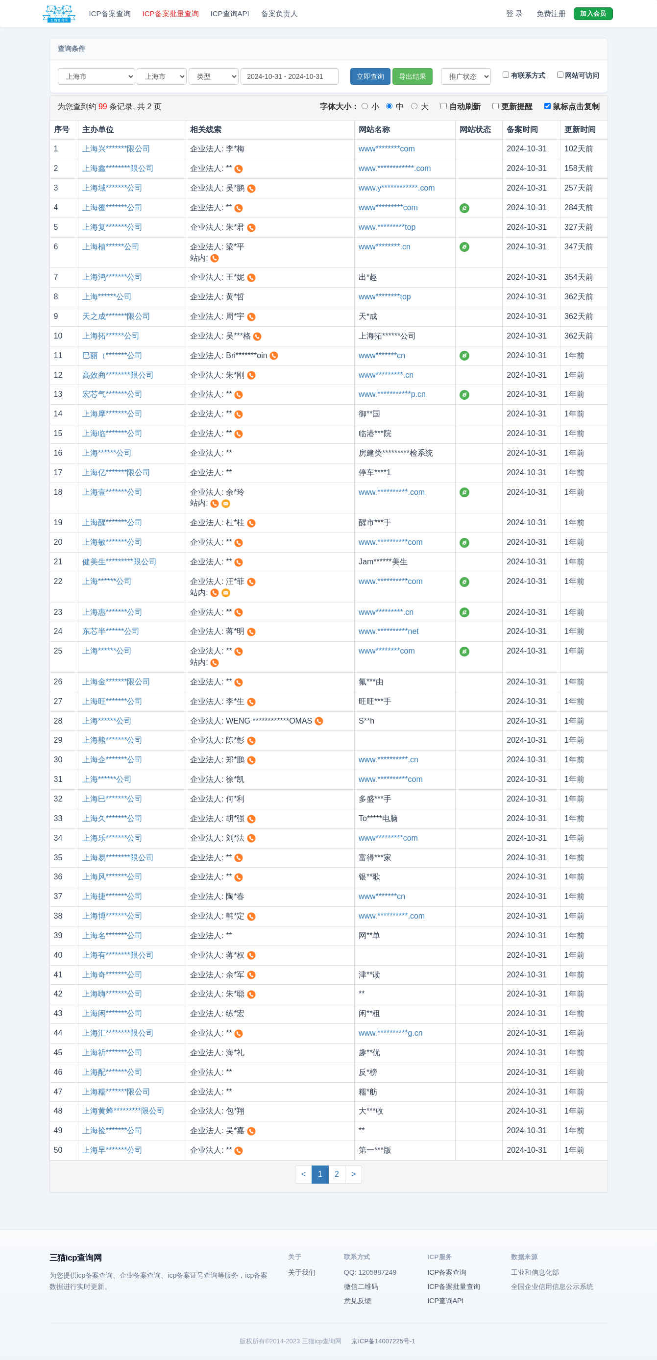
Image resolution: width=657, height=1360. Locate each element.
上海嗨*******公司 (112, 994)
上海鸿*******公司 (112, 277)
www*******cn (382, 355)
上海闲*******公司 (112, 1013)
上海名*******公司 (112, 935)
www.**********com (391, 542)
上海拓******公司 (111, 336)
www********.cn (385, 247)
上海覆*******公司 (112, 207)
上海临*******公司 (112, 433)
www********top (385, 296)
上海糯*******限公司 (116, 1092)
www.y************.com (397, 188)
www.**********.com (392, 492)
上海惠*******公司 (112, 612)
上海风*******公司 (112, 877)
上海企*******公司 (112, 759)
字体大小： (339, 106)
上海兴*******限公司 (116, 149)
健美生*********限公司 (119, 562)
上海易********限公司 (118, 857)
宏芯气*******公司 (112, 394)
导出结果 (412, 76)
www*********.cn (386, 375)
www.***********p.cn (392, 394)
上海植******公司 (111, 247)
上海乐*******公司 (112, 838)
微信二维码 (361, 1286)
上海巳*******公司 (112, 799)
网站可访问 (578, 75)
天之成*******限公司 (116, 316)
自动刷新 (460, 106)
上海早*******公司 (112, 1150)
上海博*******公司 (112, 916)
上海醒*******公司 (112, 522)
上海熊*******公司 (112, 740)
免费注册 (551, 13)
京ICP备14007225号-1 (383, 1341)
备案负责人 (279, 13)
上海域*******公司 (112, 188)
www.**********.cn (388, 759)
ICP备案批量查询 (171, 13)
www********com (387, 149)
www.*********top (387, 227)
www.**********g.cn (391, 1033)
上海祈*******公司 (112, 1052)
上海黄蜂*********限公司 (123, 1111)
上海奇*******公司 (112, 975)
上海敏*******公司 (112, 542)
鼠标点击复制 (572, 106)
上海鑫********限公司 (118, 168)
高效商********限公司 (118, 375)
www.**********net (389, 631)
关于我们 (302, 1272)
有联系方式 (524, 75)
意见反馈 (357, 1301)
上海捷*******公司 (112, 896)
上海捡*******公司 (112, 1130)
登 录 (514, 13)
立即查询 (370, 76)
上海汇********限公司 (118, 1033)
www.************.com (395, 168)
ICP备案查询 (110, 13)
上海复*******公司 (112, 227)
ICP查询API (230, 13)
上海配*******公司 (112, 1072)
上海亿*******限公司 (116, 472)
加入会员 (593, 13)
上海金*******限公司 (116, 682)
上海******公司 (107, 296)
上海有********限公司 (118, 955)
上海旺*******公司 (112, 701)
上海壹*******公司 (112, 492)
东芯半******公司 (111, 631)
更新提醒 (512, 106)
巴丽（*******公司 (112, 355)
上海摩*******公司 (112, 414)
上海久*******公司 (112, 818)
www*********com (388, 207)
